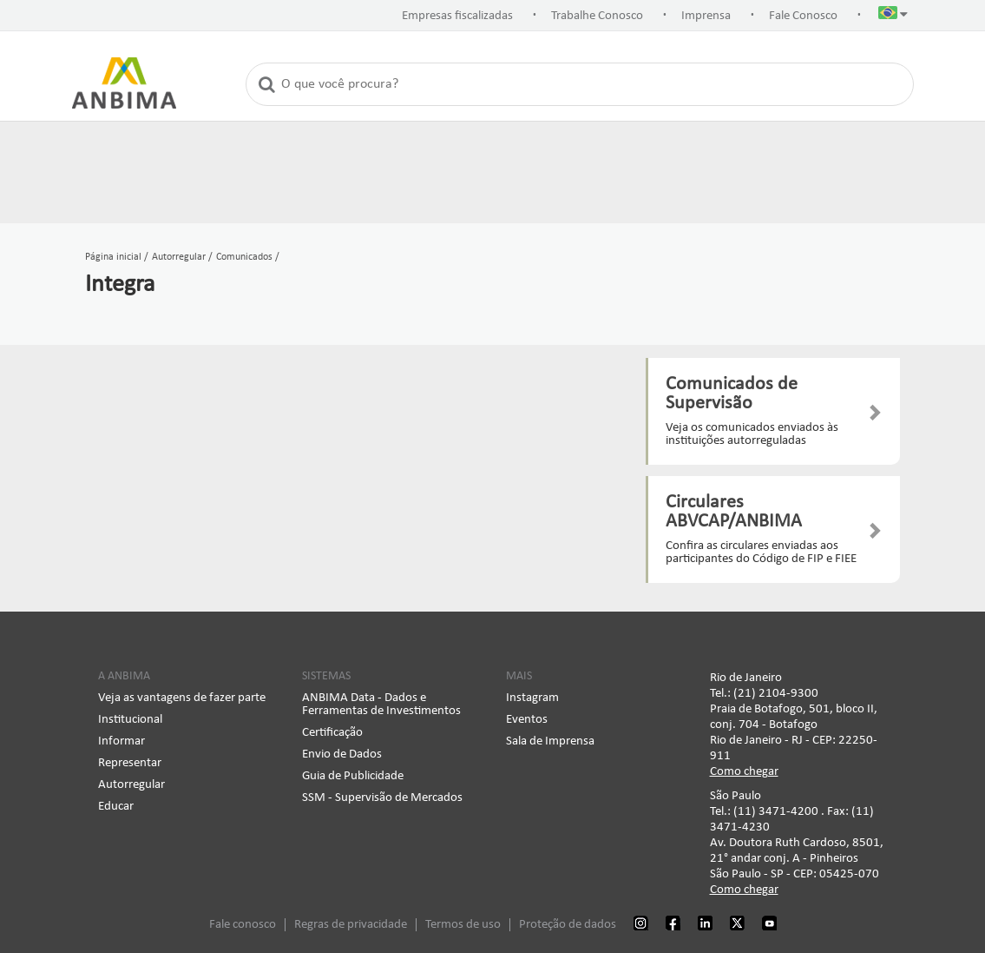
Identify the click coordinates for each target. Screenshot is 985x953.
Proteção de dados (567, 924)
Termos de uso (463, 924)
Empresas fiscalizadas (457, 16)
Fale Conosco (803, 16)
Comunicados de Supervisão (732, 394)
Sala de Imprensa (550, 741)
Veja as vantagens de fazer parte (182, 698)
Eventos (527, 719)
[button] (893, 16)
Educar (116, 806)
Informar (121, 741)
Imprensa (706, 16)
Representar (129, 763)
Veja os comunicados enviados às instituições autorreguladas (752, 434)
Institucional (130, 719)
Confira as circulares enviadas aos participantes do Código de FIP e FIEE (761, 552)
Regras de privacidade (350, 924)
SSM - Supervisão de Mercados (382, 797)
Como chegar (744, 771)
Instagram (532, 698)
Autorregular (131, 784)
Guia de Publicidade (353, 776)
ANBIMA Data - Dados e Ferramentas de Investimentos (381, 705)
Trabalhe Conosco (597, 16)
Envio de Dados (342, 754)
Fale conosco (242, 924)
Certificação (332, 732)
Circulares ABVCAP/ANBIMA (734, 512)
